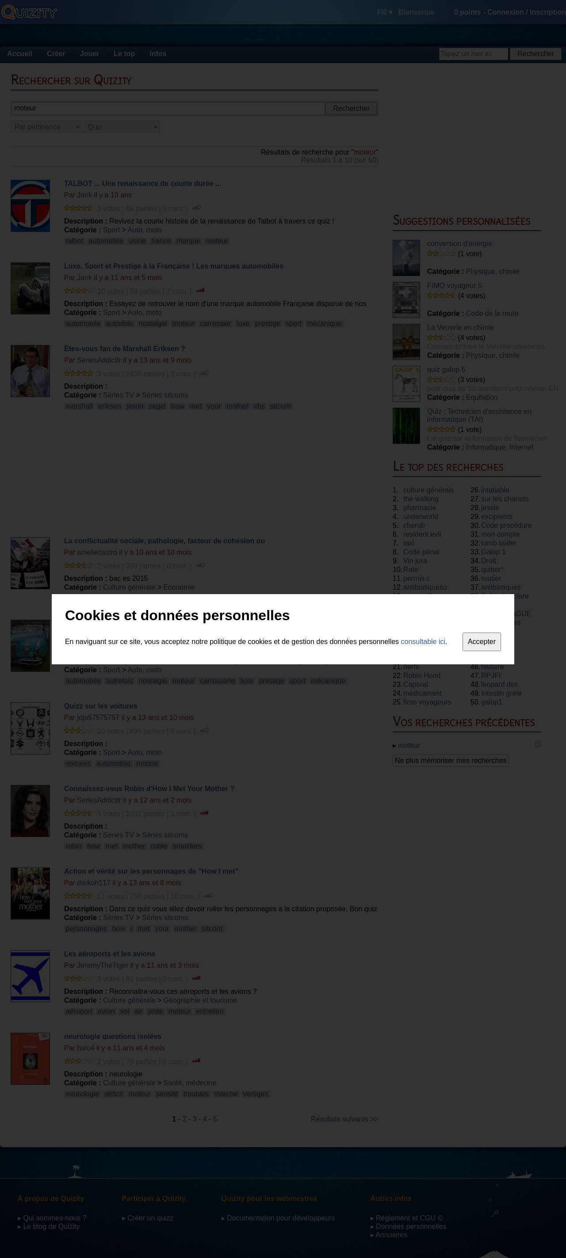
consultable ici (423, 641)
